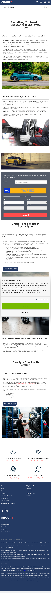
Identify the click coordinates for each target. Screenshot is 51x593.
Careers (3, 491)
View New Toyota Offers (13, 460)
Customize (25, 312)
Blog (2, 486)
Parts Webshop (30, 493)
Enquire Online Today (10, 269)
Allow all (25, 306)
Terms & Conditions (5, 524)
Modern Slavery (5, 500)
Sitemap (28, 495)
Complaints (4, 498)
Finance (28, 488)
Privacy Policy (4, 526)
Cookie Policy (4, 529)
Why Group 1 (30, 486)
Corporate (29, 491)
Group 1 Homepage (7, 7)
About (3, 488)
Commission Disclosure (6, 532)
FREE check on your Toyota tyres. (25, 383)
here (25, 570)
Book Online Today (10, 403)
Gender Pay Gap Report (8, 503)
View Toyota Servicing (13, 478)
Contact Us (4, 493)
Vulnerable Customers (7, 495)
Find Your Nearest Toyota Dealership (38, 478)
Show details (40, 300)
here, (41, 542)
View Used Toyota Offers (38, 460)
